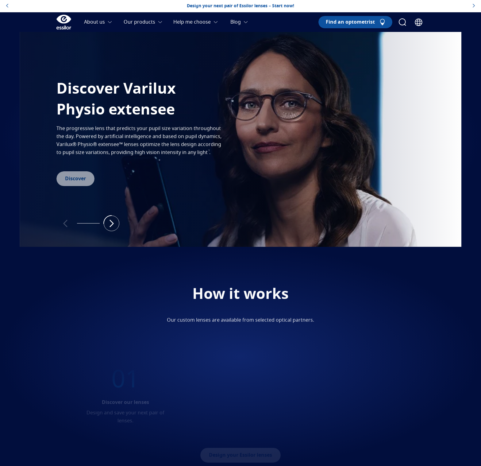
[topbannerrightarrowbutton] (474, 6)
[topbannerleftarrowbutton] (7, 6)
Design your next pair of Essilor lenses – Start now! (240, 6)
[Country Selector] (418, 22)
